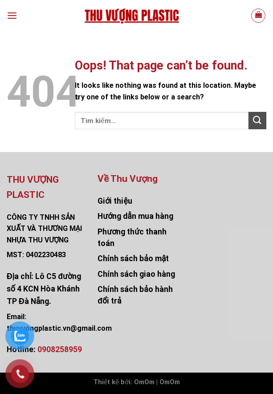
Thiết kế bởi (112, 382)
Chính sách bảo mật (133, 258)
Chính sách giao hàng (136, 274)
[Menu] (12, 15)
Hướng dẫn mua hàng (135, 216)
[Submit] (257, 120)
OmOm (169, 382)
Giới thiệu (115, 201)
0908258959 (59, 349)
